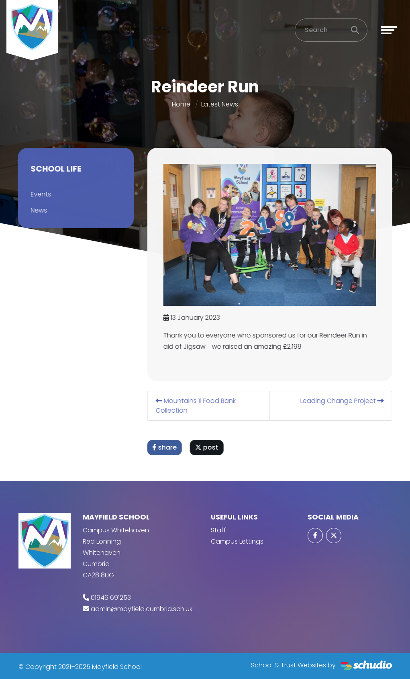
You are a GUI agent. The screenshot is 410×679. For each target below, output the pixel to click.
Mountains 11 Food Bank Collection (197, 405)
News (37, 210)
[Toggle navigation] (388, 30)
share (166, 447)
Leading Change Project (343, 400)
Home (181, 104)
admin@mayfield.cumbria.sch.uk (141, 609)
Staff (218, 530)
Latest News (219, 104)
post (208, 447)
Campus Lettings (237, 541)
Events (39, 194)
